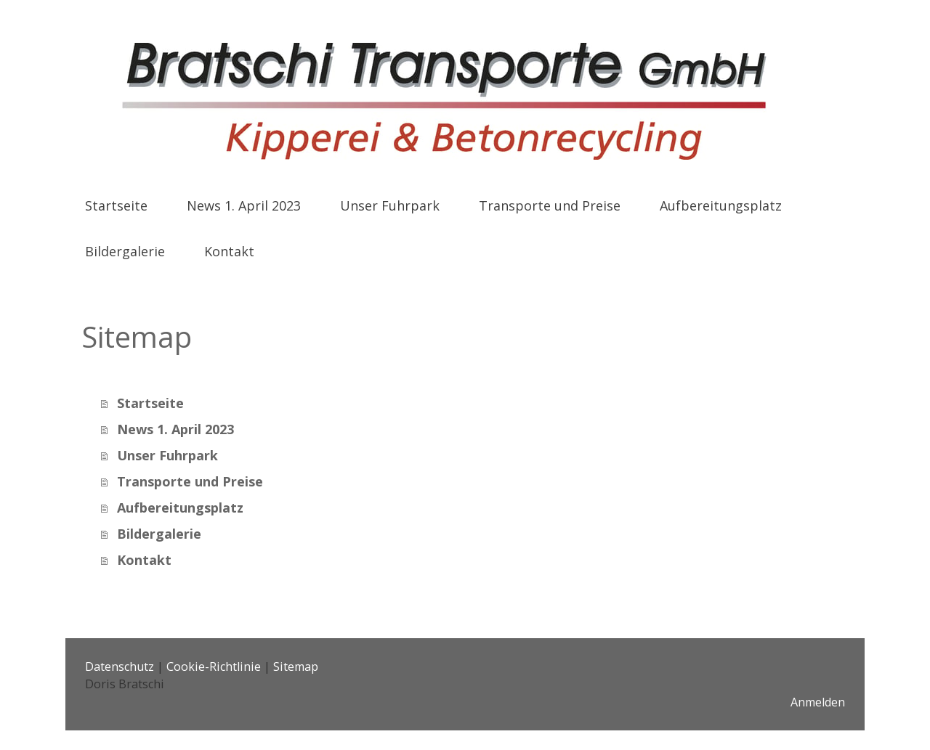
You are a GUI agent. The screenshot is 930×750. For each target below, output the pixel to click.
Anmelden (817, 702)
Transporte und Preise (549, 205)
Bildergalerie (125, 251)
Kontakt (229, 251)
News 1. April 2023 (244, 205)
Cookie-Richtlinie (213, 666)
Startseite (116, 205)
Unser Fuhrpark (390, 205)
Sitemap (295, 666)
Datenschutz (119, 666)
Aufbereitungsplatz (721, 205)
